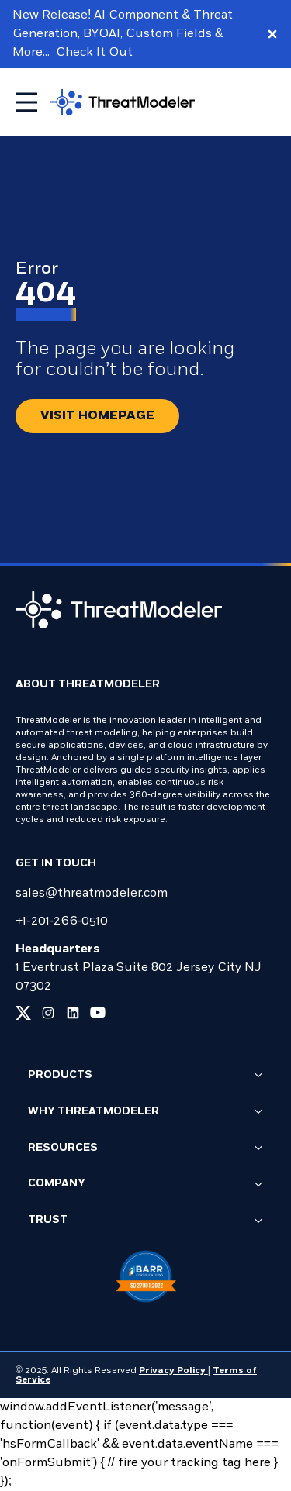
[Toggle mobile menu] (26, 102)
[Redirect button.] (97, 416)
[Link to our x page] (23, 1013)
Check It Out (94, 52)
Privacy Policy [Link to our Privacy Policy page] (173, 1371)
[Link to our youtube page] (98, 1013)
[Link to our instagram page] (48, 1013)
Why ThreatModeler (145, 1112)
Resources (145, 1148)
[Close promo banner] (272, 34)
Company (145, 1185)
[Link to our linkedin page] (73, 1013)
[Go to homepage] (122, 102)
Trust (145, 1221)
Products (145, 1075)
